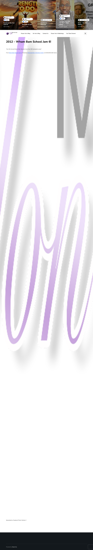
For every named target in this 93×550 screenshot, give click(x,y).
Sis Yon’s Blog (36, 33)
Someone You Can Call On (9, 23)
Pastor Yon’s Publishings (57, 33)
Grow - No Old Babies (82, 23)
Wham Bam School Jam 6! (15, 52)
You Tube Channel (71, 33)
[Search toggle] (85, 33)
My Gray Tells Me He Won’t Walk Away (64, 22)
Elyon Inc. (14, 547)
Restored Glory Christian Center (36, 52)
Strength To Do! (27, 24)
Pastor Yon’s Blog (25, 33)
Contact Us (45, 33)
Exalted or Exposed (44, 23)
